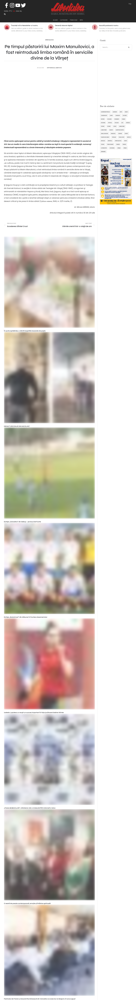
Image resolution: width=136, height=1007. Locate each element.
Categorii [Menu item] (64, 20)
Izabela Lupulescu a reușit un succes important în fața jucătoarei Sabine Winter (34, 712)
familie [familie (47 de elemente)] (123, 119)
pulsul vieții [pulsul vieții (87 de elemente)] (121, 137)
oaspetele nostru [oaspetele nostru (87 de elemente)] (120, 130)
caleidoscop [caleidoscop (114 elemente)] (104, 115)
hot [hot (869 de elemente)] (122, 122)
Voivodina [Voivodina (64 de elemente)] (112, 148)
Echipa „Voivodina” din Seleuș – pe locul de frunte (22, 522)
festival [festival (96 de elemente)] (110, 122)
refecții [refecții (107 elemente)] (129, 137)
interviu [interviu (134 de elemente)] (128, 122)
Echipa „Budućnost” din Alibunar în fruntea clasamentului (25, 617)
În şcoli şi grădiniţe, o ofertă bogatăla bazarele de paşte (25, 331)
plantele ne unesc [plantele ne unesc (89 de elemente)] (105, 137)
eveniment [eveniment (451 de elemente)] (116, 119)
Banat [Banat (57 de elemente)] (126, 111)
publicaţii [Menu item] (73, 20)
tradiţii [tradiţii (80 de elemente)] (118, 144)
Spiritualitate (49, 40)
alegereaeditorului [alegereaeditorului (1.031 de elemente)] (105, 111)
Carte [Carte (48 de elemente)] (111, 115)
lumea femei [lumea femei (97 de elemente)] (121, 126)
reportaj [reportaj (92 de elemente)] (110, 140)
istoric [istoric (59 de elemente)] (102, 126)
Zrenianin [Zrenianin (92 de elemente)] (103, 151)
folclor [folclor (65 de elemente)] (116, 122)
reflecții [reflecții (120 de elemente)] (103, 140)
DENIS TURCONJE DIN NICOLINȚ (17, 426)
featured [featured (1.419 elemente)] (103, 122)
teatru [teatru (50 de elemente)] (102, 144)
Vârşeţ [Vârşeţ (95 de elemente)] (118, 148)
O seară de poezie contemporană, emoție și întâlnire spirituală (27, 903)
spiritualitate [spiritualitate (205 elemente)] (118, 140)
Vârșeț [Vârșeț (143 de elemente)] (125, 148)
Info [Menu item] (81, 20)
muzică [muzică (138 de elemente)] (111, 130)
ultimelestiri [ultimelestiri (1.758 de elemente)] (104, 148)
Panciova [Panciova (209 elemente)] (113, 133)
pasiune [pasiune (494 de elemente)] (120, 133)
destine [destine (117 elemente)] (102, 119)
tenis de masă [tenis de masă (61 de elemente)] (110, 144)
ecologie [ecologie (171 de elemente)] (109, 119)
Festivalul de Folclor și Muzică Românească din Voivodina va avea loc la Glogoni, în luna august (40, 999)
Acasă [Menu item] (55, 20)
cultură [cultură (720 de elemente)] (125, 115)
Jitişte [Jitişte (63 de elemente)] (114, 126)
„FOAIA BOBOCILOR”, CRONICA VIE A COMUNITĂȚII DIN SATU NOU (30, 808)
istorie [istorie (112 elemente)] (108, 126)
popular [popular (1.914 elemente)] (114, 137)
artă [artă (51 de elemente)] (121, 111)
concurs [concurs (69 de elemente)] (118, 115)
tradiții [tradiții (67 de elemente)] (124, 144)
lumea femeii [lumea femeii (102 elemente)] (103, 130)
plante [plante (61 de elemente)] (126, 133)
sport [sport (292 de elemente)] (125, 140)
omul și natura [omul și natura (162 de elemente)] (104, 133)
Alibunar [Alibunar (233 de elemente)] (115, 111)
